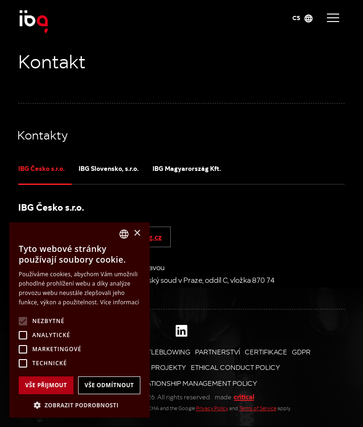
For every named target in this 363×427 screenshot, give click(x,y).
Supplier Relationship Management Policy (179, 383)
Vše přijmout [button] (46, 385)
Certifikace (266, 351)
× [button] (136, 233)
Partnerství (217, 351)
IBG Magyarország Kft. (186, 168)
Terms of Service (257, 408)
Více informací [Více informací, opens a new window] (119, 302)
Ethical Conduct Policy (235, 367)
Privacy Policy (212, 408)
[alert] (79, 320)
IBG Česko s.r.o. (41, 168)
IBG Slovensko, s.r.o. (108, 168)
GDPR (301, 351)
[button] (79, 404)
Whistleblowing (160, 351)
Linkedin (181, 331)
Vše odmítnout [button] (109, 385)
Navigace (333, 17)
